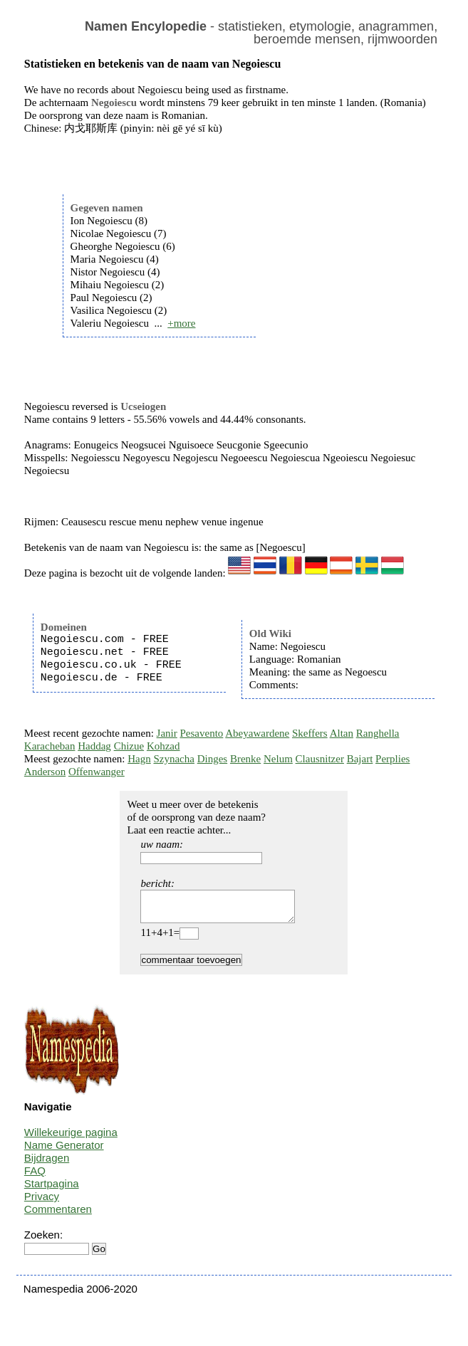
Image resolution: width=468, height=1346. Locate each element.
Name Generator (64, 1151)
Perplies (392, 758)
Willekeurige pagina (71, 1138)
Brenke (245, 758)
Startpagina (51, 1190)
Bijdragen (46, 1164)
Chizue (129, 746)
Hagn (139, 758)
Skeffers (310, 733)
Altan (341, 733)
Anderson (45, 771)
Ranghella (378, 733)
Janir (167, 733)
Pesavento (202, 733)
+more (181, 323)
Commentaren (58, 1215)
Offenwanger (96, 771)
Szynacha (173, 758)
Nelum (278, 758)
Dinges (212, 758)
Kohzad (163, 746)
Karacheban (50, 746)
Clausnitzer (320, 758)
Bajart (360, 758)
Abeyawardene (257, 733)
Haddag (94, 746)
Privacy (41, 1203)
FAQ (35, 1177)
